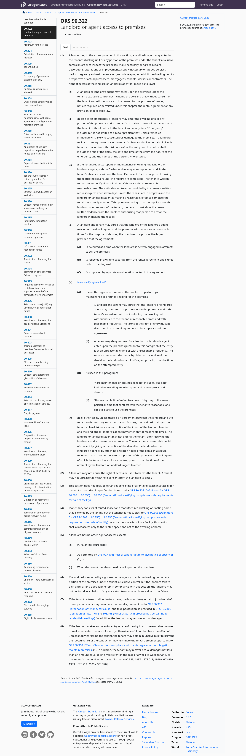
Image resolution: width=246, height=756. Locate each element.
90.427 (36, 451)
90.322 (38, 32)
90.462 (36, 605)
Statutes (190, 722)
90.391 (36, 246)
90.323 (36, 43)
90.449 (36, 541)
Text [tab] (65, 47)
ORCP (123, 4)
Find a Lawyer (150, 712)
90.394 (37, 272)
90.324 (39, 54)
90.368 (38, 163)
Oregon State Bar (88, 711)
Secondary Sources (153, 742)
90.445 (37, 527)
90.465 (38, 619)
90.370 (36, 177)
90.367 (38, 148)
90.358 (38, 102)
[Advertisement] (201, 84)
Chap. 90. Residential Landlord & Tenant (76, 12)
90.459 (39, 580)
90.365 (38, 134)
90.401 (35, 333)
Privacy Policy (150, 747)
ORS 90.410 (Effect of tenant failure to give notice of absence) (135, 554)
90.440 (37, 512)
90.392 (37, 259)
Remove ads (206, 4)
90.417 (32, 411)
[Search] (175, 5)
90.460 (38, 592)
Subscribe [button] (29, 724)
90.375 (38, 192)
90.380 (38, 206)
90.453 (35, 554)
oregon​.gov (208, 27)
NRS (188, 727)
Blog (144, 717)
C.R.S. (189, 717)
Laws (189, 732)
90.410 (36, 375)
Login (220, 4)
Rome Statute (194, 747)
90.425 (36, 436)
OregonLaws (37, 5)
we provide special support (100, 736)
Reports (146, 737)
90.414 (38, 400)
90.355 (36, 89)
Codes (189, 712)
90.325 (31, 65)
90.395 (39, 288)
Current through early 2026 (194, 17)
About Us (147, 722)
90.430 (38, 485)
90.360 (38, 117)
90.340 (37, 76)
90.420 (37, 422)
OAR (188, 737)
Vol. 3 (38, 12)
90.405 (36, 362)
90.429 (37, 467)
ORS (30, 12)
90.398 (37, 320)
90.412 (36, 387)
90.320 (35, 17)
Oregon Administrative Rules (68, 4)
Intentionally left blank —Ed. (92, 282)
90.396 (38, 305)
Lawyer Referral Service (118, 719)
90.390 (35, 233)
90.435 (36, 500)
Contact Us (148, 732)
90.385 (35, 221)
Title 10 (48, 12)
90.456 (36, 567)
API (144, 727)
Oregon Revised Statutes (102, 4)
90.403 (38, 347)
